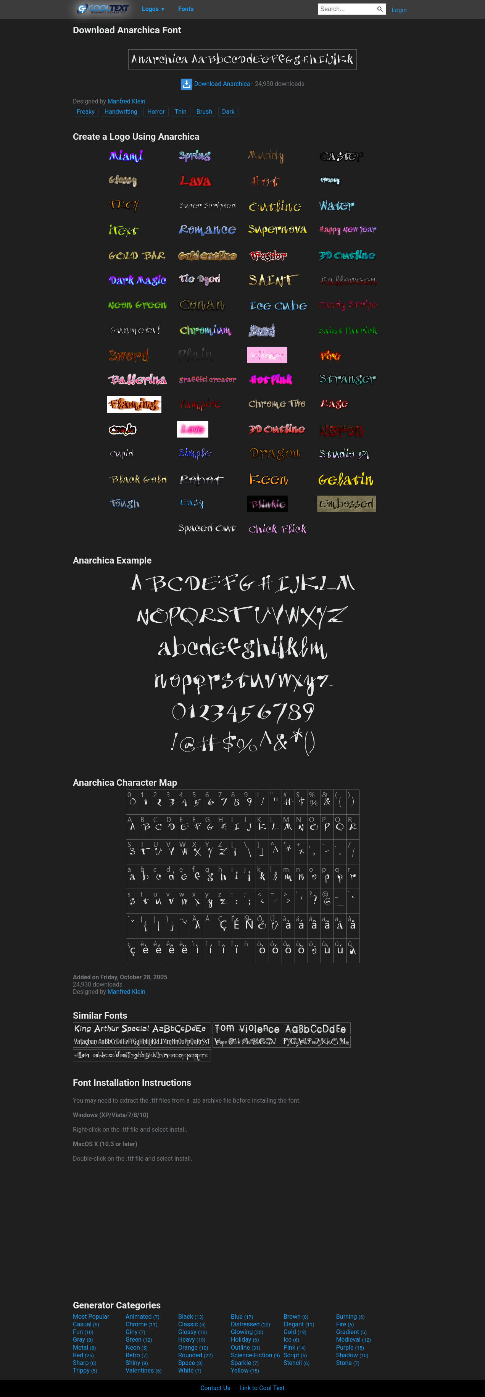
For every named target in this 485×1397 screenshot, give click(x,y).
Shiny (137, 1362)
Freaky (86, 111)
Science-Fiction (255, 1355)
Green (139, 1339)
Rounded (195, 1355)
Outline (246, 1347)
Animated (143, 1316)
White (189, 1370)
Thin (181, 111)
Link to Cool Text (262, 1388)
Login (399, 10)
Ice (291, 1339)
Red (83, 1355)
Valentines (144, 1370)
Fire (345, 1324)
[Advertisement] (36, 139)
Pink (295, 1347)
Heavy (191, 1339)
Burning (350, 1316)
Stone (347, 1362)
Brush (204, 111)
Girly (135, 1332)
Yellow (245, 1370)
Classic (192, 1324)
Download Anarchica (215, 83)
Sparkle (245, 1362)
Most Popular (91, 1316)
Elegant (299, 1324)
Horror (156, 111)
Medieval (353, 1339)
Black (191, 1316)
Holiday (245, 1339)
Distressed (250, 1324)
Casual (86, 1324)
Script (295, 1355)
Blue (242, 1316)
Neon (137, 1347)
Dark (228, 111)
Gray (83, 1339)
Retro (137, 1355)
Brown (296, 1316)
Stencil (296, 1362)
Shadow (352, 1355)
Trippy (85, 1370)
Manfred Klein (126, 101)
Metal (84, 1347)
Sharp (85, 1362)
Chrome (142, 1324)
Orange (193, 1347)
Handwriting (121, 111)
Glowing (247, 1332)
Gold (295, 1332)
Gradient (351, 1332)
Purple (350, 1347)
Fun (83, 1332)
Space (190, 1362)
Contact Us (215, 1388)
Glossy (192, 1332)
